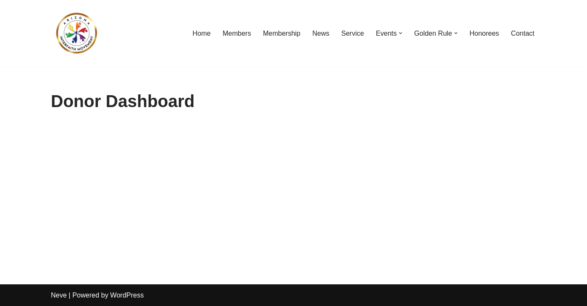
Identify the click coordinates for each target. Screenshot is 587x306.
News (320, 33)
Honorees (484, 33)
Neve (59, 295)
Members (237, 33)
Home (201, 33)
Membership (282, 33)
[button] (400, 33)
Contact (522, 33)
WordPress (127, 295)
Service (352, 33)
